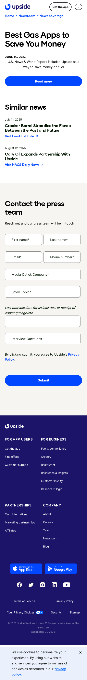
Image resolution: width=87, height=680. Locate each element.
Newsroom (26, 16)
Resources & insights (54, 473)
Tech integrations (16, 514)
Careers (48, 522)
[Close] (80, 652)
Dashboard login (51, 489)
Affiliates (10, 530)
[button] (78, 6)
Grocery (46, 456)
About (47, 514)
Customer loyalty (52, 481)
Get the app (60, 6)
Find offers (12, 456)
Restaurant (48, 464)
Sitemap (74, 612)
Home (9, 16)
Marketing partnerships (20, 522)
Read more (43, 81)
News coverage (51, 16)
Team (46, 530)
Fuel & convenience (53, 448)
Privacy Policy (64, 601)
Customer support (16, 464)
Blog (46, 546)
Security (56, 612)
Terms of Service (24, 601)
